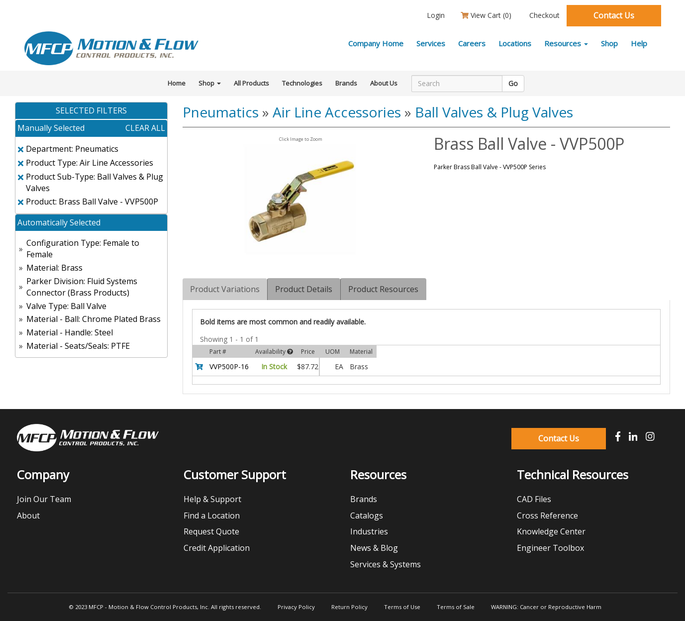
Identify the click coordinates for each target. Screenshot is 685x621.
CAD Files (534, 499)
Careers (472, 43)
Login (435, 15)
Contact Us (613, 15)
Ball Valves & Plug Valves (494, 112)
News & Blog (374, 547)
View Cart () (486, 15)
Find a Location (212, 515)
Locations (514, 43)
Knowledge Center (551, 531)
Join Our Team (44, 499)
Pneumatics (221, 112)
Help (639, 43)
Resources (566, 43)
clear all (145, 127)
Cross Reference (547, 515)
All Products (251, 83)
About (28, 515)
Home (177, 83)
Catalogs (366, 515)
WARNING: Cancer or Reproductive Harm (546, 607)
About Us (383, 83)
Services (430, 43)
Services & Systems (385, 564)
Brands (346, 83)
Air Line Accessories (337, 112)
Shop (609, 43)
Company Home (375, 43)
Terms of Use (402, 607)
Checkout (543, 15)
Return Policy (349, 607)
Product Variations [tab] (225, 289)
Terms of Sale (456, 607)
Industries (369, 531)
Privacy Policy (296, 607)
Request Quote (211, 531)
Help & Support (212, 499)
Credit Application (217, 547)
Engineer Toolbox (550, 547)
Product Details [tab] (303, 289)
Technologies (302, 83)
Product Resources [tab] (383, 289)
